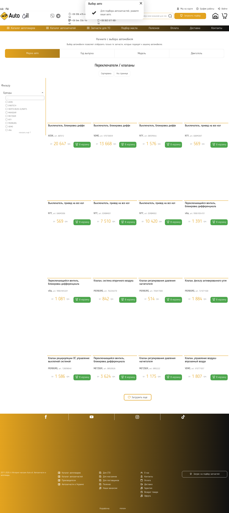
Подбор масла (129, 28)
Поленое (105, 484)
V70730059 (108, 136)
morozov (123, 508)
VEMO (10, 127)
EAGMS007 (198, 136)
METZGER (12, 116)
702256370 (112, 291)
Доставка (195, 28)
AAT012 (61, 136)
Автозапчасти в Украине (71, 484)
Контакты (216, 28)
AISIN (10, 102)
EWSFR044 (152, 136)
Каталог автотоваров (69, 473)
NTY (10, 120)
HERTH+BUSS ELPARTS (17, 109)
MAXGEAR (12, 113)
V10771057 (199, 369)
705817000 (158, 291)
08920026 (111, 369)
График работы (205, 9)
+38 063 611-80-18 (106, 22)
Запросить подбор (190, 15)
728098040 (66, 369)
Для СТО (104, 473)
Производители (67, 480)
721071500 (203, 291)
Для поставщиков (109, 480)
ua (2, 9)
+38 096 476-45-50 (78, 16)
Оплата (174, 28)
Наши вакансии (108, 488)
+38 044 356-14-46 (78, 22)
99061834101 (199, 214)
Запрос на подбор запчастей (205, 474)
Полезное (154, 28)
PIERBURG (12, 123)
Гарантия (146, 488)
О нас (144, 473)
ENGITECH (12, 106)
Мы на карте (185, 9)
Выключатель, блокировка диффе (66, 125)
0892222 (156, 369)
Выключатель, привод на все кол (203, 125)
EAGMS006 (61, 214)
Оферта (145, 496)
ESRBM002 (152, 214)
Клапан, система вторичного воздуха (113, 280)
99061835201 (62, 291)
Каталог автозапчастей (70, 476)
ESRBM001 (106, 214)
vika (10, 130)
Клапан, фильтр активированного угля (206, 280)
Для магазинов (108, 476)
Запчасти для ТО (98, 28)
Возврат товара (149, 492)
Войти (222, 8)
